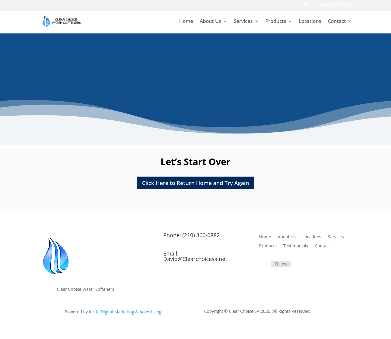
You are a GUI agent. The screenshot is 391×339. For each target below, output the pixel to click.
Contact (337, 21)
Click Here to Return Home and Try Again (195, 183)
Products (275, 21)
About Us (210, 21)
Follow (281, 264)
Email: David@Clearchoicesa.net (195, 256)
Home (186, 21)
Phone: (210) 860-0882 (191, 235)
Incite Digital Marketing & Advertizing (125, 312)
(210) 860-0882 (333, 6)
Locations (310, 21)
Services (243, 21)
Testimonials (295, 246)
